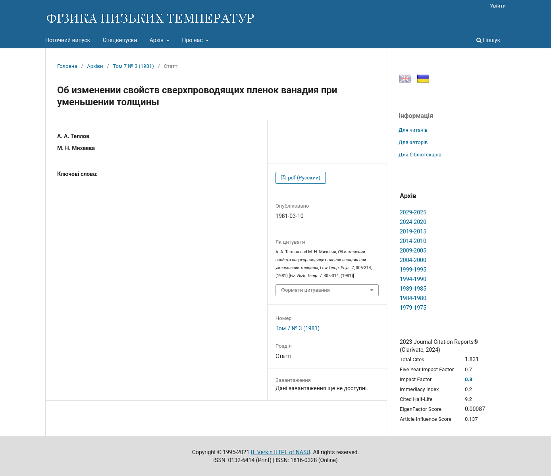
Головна (67, 66)
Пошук (488, 40)
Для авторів (413, 142)
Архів (157, 40)
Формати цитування (305, 290)
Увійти (498, 6)
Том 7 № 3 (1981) (133, 66)
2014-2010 (413, 241)
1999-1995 (413, 269)
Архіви (95, 66)
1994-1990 (413, 279)
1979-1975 (413, 307)
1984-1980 (413, 298)
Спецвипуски (120, 40)
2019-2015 (413, 231)
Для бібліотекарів (420, 155)
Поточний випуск (67, 40)
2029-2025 (413, 212)
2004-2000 (413, 260)
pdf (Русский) (303, 178)
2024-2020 (413, 222)
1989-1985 (413, 288)
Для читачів (413, 130)
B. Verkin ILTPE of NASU (280, 452)
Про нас (193, 40)
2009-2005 (413, 250)
